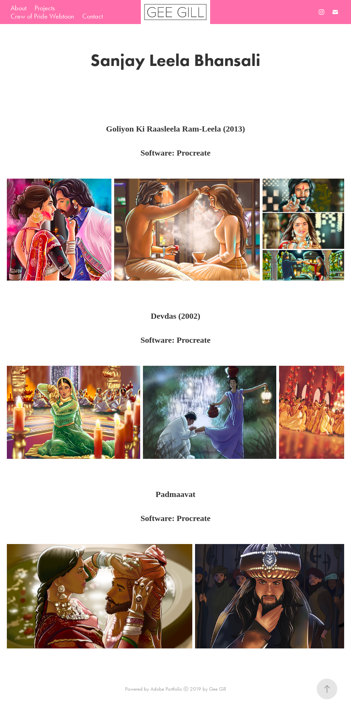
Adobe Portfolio (166, 689)
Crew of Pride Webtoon (42, 16)
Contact (92, 16)
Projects (45, 8)
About (18, 8)
